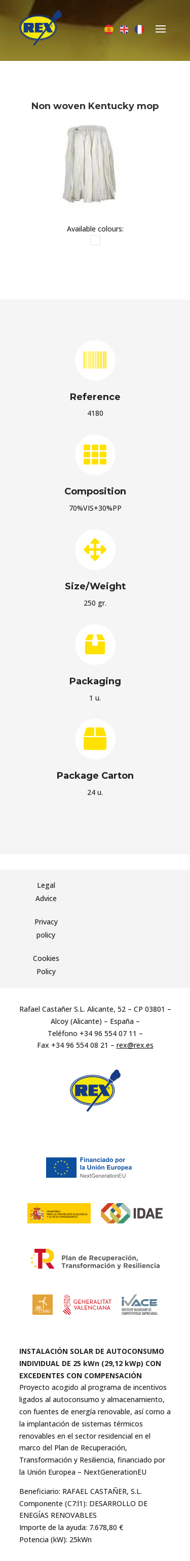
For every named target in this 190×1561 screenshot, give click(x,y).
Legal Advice (46, 891)
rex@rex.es (135, 1045)
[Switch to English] (124, 29)
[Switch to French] (139, 29)
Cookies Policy (46, 964)
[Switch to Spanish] (109, 29)
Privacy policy (46, 928)
